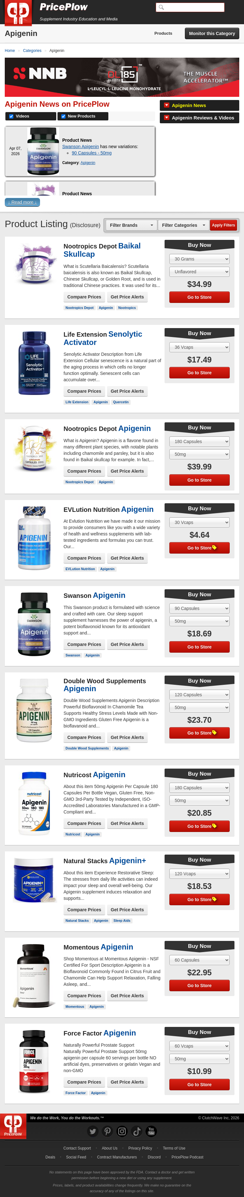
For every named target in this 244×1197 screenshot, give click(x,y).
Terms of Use (174, 1148)
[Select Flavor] (199, 272)
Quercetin (121, 402)
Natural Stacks (77, 920)
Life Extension (76, 402)
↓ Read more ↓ (22, 202)
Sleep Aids (121, 920)
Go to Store (199, 297)
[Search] (190, 7)
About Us (109, 1148)
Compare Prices (84, 296)
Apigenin (88, 163)
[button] (122, 204)
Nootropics (127, 308)
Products (163, 33)
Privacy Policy (140, 1148)
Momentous (74, 1006)
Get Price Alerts (127, 296)
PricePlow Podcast (187, 1157)
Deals (50, 1157)
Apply (223, 225)
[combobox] (131, 225)
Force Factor (75, 1093)
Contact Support (77, 1148)
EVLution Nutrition (80, 569)
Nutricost (72, 834)
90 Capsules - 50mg (92, 152)
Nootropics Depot (79, 308)
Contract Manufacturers (117, 1157)
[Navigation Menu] (232, 8)
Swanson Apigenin (80, 146)
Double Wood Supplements (87, 748)
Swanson (72, 655)
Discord (154, 1157)
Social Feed (76, 1157)
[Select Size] (199, 259)
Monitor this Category (212, 33)
